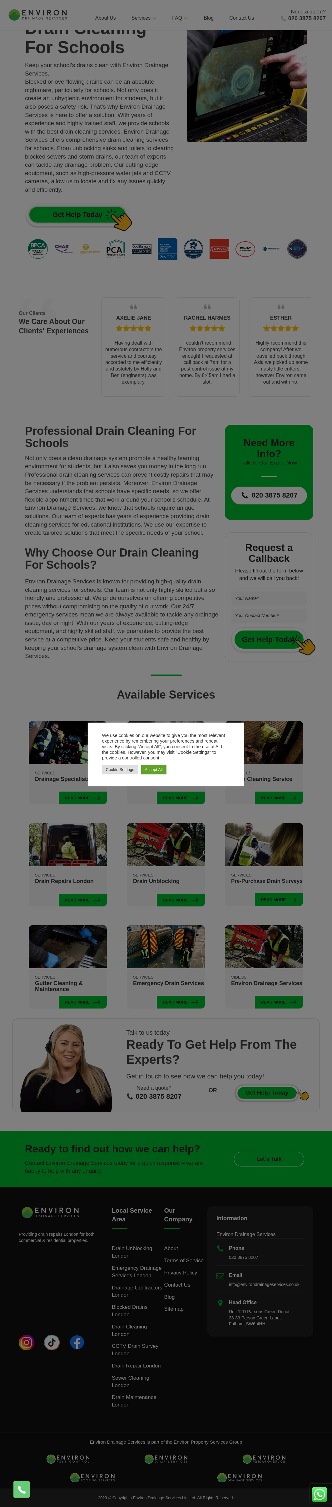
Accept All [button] (154, 769)
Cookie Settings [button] (120, 769)
